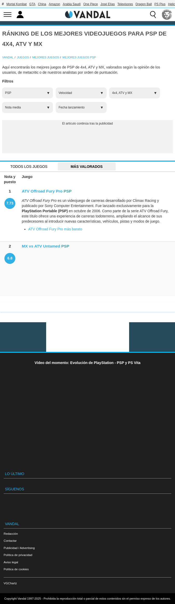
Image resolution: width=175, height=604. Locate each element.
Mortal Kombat (16, 4)
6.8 (9, 258)
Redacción (11, 533)
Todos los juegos (28, 166)
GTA (32, 4)
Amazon (54, 4)
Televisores (125, 4)
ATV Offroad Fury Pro (42, 191)
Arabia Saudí (72, 4)
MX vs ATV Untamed (41, 246)
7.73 (9, 203)
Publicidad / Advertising (19, 548)
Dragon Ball (144, 4)
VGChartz (10, 583)
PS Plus (160, 4)
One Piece (90, 4)
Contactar (10, 540)
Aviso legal (11, 562)
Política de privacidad (18, 555)
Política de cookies (16, 569)
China (42, 4)
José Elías (107, 4)
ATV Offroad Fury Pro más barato (55, 229)
